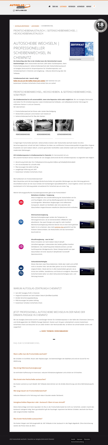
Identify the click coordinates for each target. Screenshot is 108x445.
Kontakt (88, 6)
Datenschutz (87, 439)
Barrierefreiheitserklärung (77, 442)
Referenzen (72, 6)
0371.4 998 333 (21, 10)
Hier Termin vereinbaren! (54, 331)
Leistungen (63, 6)
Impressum (79, 439)
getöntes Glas (59, 227)
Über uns (55, 6)
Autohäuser (80, 6)
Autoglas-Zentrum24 (22, 26)
